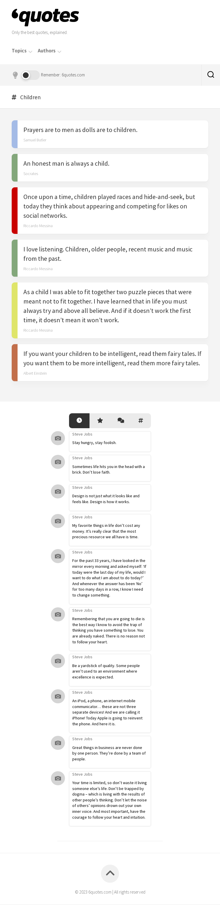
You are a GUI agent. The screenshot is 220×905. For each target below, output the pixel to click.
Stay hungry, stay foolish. (94, 443)
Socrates (30, 174)
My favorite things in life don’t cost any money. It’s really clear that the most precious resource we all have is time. (106, 531)
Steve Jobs (82, 434)
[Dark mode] (26, 75)
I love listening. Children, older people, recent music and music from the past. (107, 254)
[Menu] (30, 51)
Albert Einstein (35, 373)
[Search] (210, 75)
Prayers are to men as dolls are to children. (80, 130)
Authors (47, 51)
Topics (19, 51)
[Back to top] (110, 874)
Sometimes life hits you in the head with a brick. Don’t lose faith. (108, 469)
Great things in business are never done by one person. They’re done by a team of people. (109, 753)
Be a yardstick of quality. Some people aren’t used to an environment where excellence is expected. (106, 672)
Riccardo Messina (38, 226)
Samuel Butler (34, 140)
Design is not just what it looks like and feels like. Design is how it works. (106, 499)
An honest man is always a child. (66, 164)
